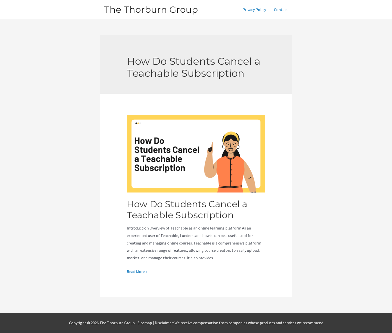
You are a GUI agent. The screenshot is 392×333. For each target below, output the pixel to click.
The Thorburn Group (151, 9)
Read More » (137, 271)
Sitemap (145, 322)
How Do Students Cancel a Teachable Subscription (187, 209)
